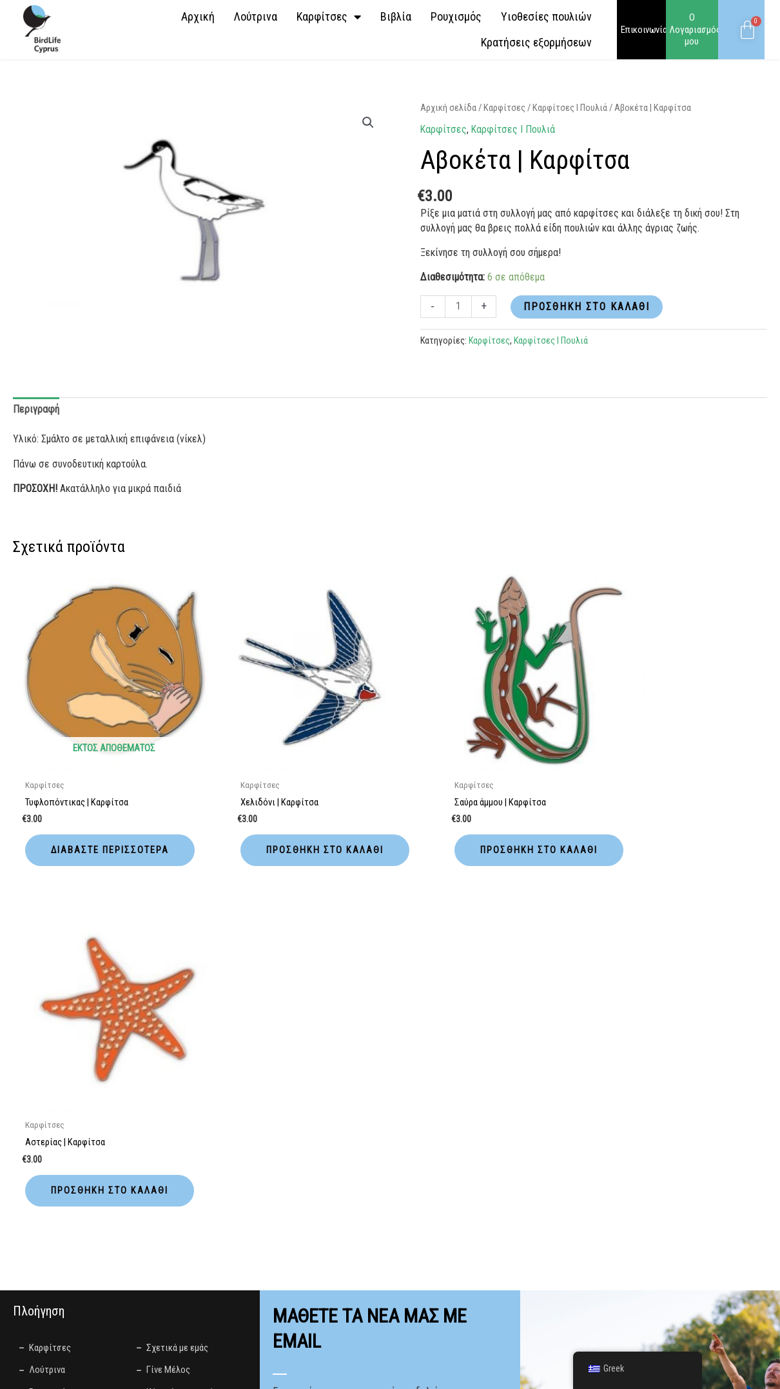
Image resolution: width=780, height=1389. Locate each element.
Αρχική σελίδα (448, 107)
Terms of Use (329, 1299)
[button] (368, 122)
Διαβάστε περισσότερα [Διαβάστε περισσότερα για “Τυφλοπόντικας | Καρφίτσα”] (87, 835)
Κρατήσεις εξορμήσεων (536, 42)
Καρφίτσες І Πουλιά (569, 107)
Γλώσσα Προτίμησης (317, 1138)
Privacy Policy (267, 1299)
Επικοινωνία (644, 29)
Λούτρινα (255, 16)
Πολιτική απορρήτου (420, 1213)
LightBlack (362, 1372)
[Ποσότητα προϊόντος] (458, 306)
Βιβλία (395, 16)
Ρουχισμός (456, 16)
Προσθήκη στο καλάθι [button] (284, 835)
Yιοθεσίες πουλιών (546, 16)
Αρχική (198, 16)
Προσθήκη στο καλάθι (586, 306)
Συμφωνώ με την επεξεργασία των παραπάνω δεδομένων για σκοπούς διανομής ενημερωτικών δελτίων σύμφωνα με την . (374, 1199)
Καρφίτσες (329, 17)
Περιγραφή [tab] (36, 409)
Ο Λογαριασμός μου (695, 30)
